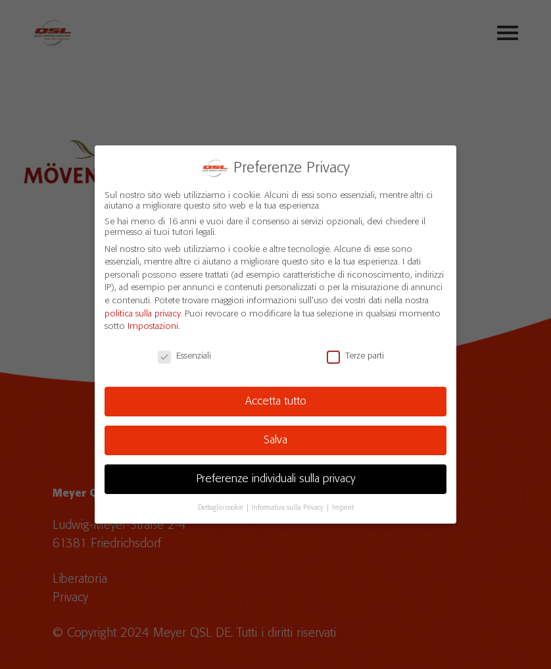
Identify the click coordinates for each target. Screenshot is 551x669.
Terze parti (355, 356)
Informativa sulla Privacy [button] (288, 507)
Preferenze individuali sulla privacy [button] (276, 479)
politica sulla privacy (142, 313)
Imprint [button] (343, 507)
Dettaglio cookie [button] (221, 507)
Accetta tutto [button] (275, 401)
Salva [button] (275, 440)
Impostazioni (153, 326)
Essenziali (184, 356)
